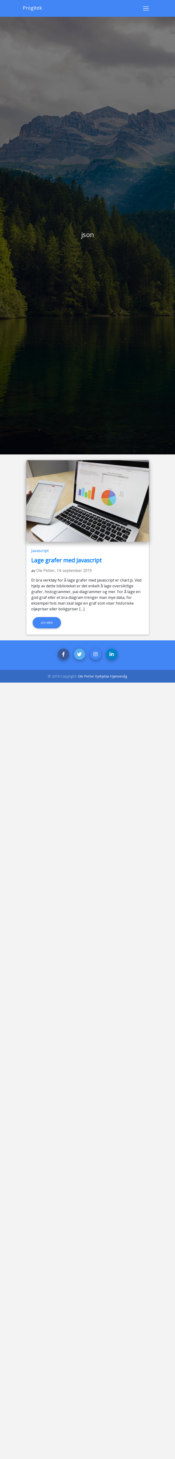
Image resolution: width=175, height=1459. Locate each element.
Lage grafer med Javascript (66, 560)
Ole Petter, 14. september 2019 (64, 570)
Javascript (40, 550)
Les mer (47, 622)
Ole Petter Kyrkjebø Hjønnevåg (102, 676)
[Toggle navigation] (145, 8)
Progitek (32, 8)
